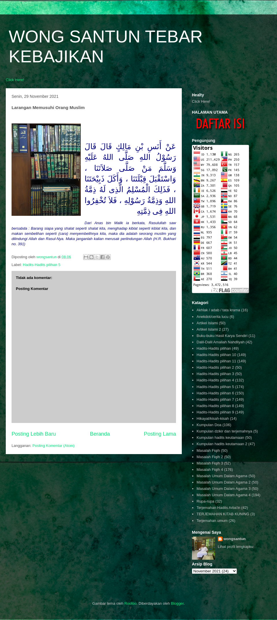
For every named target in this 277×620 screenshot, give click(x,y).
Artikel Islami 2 (208, 329)
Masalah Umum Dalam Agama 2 (223, 482)
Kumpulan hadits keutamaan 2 (221, 444)
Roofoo (130, 603)
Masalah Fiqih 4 (209, 469)
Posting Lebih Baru (34, 434)
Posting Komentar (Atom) (53, 445)
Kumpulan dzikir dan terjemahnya (224, 431)
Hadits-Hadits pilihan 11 (216, 361)
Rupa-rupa (205, 501)
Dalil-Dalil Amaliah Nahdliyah (220, 342)
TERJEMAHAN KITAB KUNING (222, 514)
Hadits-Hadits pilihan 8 (215, 406)
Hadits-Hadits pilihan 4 (215, 380)
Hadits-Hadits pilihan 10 (216, 355)
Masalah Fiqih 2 (209, 457)
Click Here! (15, 80)
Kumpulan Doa (208, 425)
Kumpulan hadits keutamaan (220, 437)
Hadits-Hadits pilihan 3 (215, 374)
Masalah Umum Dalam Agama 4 (223, 495)
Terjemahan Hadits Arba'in (218, 507)
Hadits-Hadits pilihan (213, 348)
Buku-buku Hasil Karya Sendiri (221, 336)
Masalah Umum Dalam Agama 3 (223, 488)
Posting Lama (160, 434)
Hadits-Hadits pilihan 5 (41, 265)
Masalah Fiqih (208, 450)
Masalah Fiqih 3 (209, 463)
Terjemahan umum (212, 520)
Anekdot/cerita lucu (212, 316)
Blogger (177, 603)
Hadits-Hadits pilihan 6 (215, 393)
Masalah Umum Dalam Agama (221, 476)
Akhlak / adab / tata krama (218, 310)
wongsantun (235, 539)
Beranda (100, 434)
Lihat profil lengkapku (235, 546)
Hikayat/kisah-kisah (212, 418)
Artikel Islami (207, 323)
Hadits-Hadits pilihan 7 (215, 399)
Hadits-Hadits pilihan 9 (215, 412)
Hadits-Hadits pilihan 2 (215, 367)
